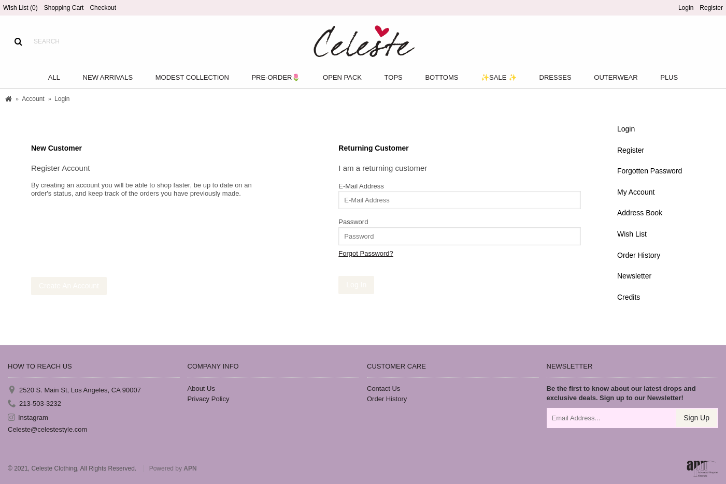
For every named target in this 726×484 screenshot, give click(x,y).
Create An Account (69, 286)
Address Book (639, 213)
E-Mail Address (360, 186)
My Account (635, 192)
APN (189, 468)
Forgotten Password (649, 171)
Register (630, 150)
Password (353, 222)
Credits (628, 297)
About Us (201, 388)
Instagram (28, 417)
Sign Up (696, 418)
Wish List (632, 234)
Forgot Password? (365, 253)
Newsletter (634, 276)
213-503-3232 (34, 404)
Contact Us (383, 388)
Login (626, 129)
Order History (638, 255)
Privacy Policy (209, 399)
